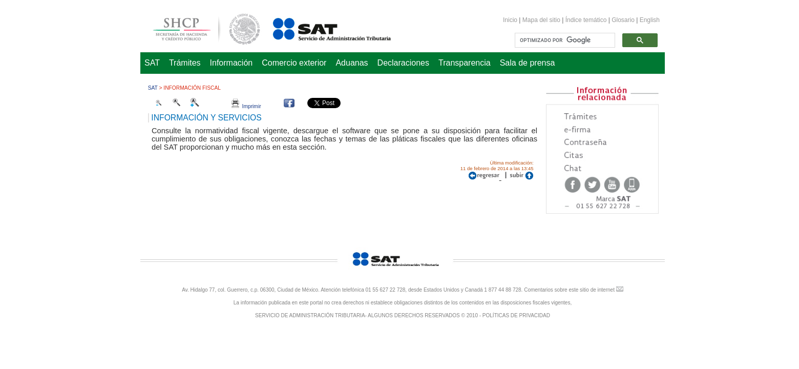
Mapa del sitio (542, 20)
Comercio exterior (294, 62)
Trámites (185, 62)
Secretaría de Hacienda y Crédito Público (199, 27)
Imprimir (246, 106)
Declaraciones (403, 62)
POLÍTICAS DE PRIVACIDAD (516, 315)
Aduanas (351, 62)
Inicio (510, 20)
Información (231, 62)
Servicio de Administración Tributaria (320, 27)
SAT (152, 62)
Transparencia (464, 62)
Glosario (623, 20)
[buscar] (564, 40)
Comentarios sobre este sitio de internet (569, 290)
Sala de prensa (527, 62)
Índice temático (586, 20)
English (650, 20)
